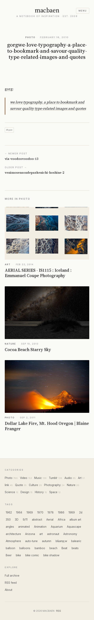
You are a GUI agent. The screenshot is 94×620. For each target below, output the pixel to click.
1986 (61, 512)
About (8, 589)
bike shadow (51, 555)
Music (38, 478)
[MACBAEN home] (47, 12)
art (41, 534)
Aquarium (57, 526)
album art (75, 519)
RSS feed (11, 582)
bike (18, 555)
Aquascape (74, 526)
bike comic (32, 555)
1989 (71, 512)
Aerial (49, 519)
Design (25, 492)
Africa (61, 519)
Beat (64, 548)
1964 (19, 512)
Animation (40, 526)
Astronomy (70, 534)
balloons (24, 548)
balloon (10, 548)
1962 (9, 512)
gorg (8, 89)
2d (80, 512)
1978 (50, 512)
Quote (19, 485)
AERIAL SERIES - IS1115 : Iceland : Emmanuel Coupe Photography (38, 272)
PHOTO (30, 37)
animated (24, 526)
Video (23, 478)
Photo (8, 478)
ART (7, 264)
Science (10, 492)
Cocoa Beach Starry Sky (28, 349)
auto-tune (31, 541)
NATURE (10, 344)
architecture (13, 534)
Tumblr (53, 478)
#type (9, 129)
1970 (40, 512)
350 (8, 519)
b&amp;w (61, 541)
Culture (33, 485)
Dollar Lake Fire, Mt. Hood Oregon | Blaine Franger (47, 426)
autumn (46, 541)
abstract (37, 519)
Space (53, 492)
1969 (30, 512)
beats (75, 548)
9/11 (25, 519)
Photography (52, 485)
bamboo (40, 548)
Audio (68, 478)
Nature (71, 485)
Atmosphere (13, 541)
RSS (58, 610)
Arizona (30, 534)
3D (16, 519)
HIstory (39, 492)
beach (53, 548)
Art (80, 478)
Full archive (12, 575)
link (7, 485)
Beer (9, 555)
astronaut (53, 534)
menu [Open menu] (82, 10)
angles (10, 526)
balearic (76, 541)
